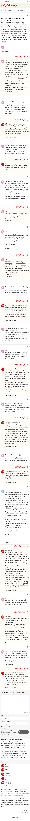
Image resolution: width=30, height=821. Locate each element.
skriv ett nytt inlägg (19, 692)
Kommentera (23, 732)
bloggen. (13, 272)
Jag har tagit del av (8, 732)
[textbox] (15, 703)
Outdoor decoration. (11, 431)
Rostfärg (8, 70)
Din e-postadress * (6, 721)
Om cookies (25, 812)
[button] (25, 712)
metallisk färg (14, 316)
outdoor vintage (21, 263)
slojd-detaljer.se (5, 1)
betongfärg (21, 78)
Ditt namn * (4, 716)
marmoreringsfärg (20, 315)
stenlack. (19, 374)
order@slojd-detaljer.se (18, 757)
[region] (15, 34)
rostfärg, (12, 382)
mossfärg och (21, 382)
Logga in (26, 810)
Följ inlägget (5, 51)
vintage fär (8, 384)
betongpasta (9, 575)
